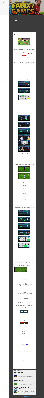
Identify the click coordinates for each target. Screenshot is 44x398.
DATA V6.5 (24, 327)
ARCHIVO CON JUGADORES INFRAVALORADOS (24, 337)
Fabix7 (5, 5)
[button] (14, 353)
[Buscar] (39, 2)
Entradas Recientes (31, 393)
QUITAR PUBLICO (24, 341)
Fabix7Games (16, 20)
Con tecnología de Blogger (26, 396)
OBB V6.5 (24, 317)
